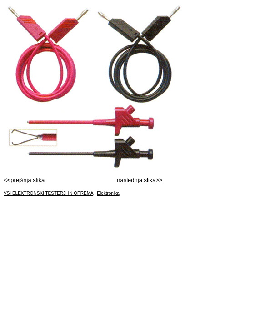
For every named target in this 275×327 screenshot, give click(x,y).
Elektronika (108, 193)
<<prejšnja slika (24, 180)
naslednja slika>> (139, 180)
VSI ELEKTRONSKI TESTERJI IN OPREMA (48, 193)
